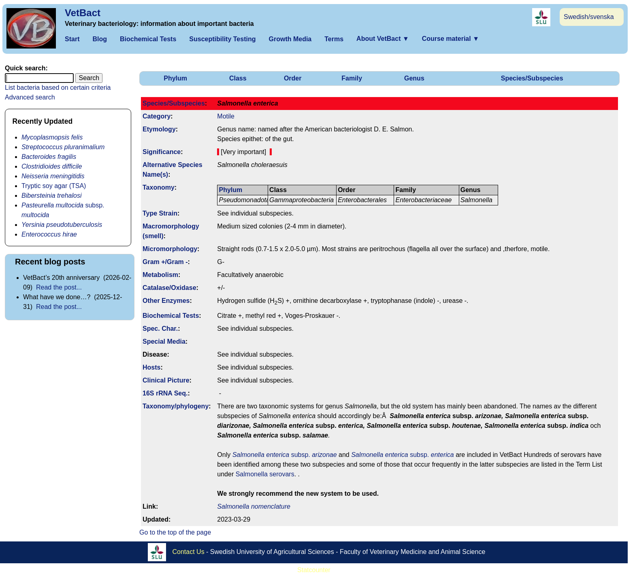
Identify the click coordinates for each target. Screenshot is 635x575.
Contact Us (189, 551)
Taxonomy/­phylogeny (176, 406)
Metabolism (160, 274)
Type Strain (160, 213)
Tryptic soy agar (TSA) (53, 185)
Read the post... (59, 287)
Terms (333, 39)
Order (293, 78)
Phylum (175, 78)
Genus (414, 78)
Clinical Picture (166, 380)
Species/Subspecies (532, 78)
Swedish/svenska (589, 16)
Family (351, 78)
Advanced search (30, 97)
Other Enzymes (166, 300)
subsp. (284, 454)
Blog (99, 39)
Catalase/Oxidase (169, 287)
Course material (450, 38)
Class (238, 78)
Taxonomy (159, 187)
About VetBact (382, 38)
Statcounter (313, 570)
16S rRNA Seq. (165, 393)
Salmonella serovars (265, 474)
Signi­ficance (162, 151)
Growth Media (289, 39)
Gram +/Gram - (165, 261)
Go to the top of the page (175, 532)
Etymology (159, 129)
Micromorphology (170, 248)
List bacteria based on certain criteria (58, 87)
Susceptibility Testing (222, 39)
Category (156, 116)
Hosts (151, 367)
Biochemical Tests (148, 39)
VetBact (82, 12)
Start (72, 39)
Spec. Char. (160, 328)
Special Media (164, 341)
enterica (442, 454)
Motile (225, 116)
